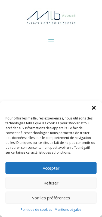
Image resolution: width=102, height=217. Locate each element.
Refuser (51, 183)
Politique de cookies (36, 209)
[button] (94, 108)
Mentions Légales (68, 209)
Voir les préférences (51, 197)
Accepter (51, 168)
